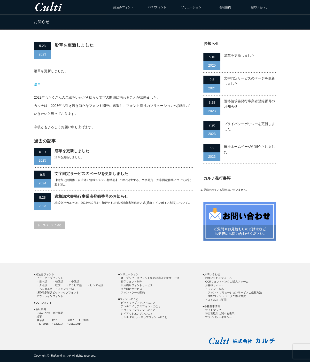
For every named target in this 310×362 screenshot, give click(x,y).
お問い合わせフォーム (218, 277)
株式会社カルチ (61, 355)
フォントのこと (129, 299)
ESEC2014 (75, 323)
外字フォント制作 (131, 281)
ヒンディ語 (96, 285)
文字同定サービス (131, 288)
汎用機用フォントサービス (137, 285)
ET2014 (58, 323)
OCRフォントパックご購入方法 (227, 296)
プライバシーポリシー (218, 317)
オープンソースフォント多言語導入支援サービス (150, 277)
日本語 (43, 281)
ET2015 (44, 323)
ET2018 (54, 320)
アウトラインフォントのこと (138, 309)
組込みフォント (123, 7)
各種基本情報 (212, 306)
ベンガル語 (46, 288)
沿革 (37, 84)
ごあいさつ (43, 312)
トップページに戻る (50, 225)
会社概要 (58, 312)
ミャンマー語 (66, 288)
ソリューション (191, 7)
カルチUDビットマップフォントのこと (144, 317)
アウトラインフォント (50, 296)
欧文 (58, 285)
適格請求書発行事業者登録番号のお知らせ (91, 196)
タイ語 (43, 285)
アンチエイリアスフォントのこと (141, 306)
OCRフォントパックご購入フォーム (226, 281)
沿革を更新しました (71, 151)
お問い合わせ (259, 7)
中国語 (75, 281)
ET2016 (84, 320)
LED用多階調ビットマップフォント (58, 292)
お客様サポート (214, 285)
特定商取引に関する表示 (219, 313)
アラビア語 (75, 285)
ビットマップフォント (50, 277)
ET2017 (69, 320)
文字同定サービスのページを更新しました (91, 174)
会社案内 (225, 7)
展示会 (41, 320)
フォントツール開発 (133, 292)
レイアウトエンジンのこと (137, 313)
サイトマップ (213, 309)
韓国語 (59, 281)
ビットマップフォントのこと (138, 302)
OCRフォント (157, 7)
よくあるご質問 (217, 299)
